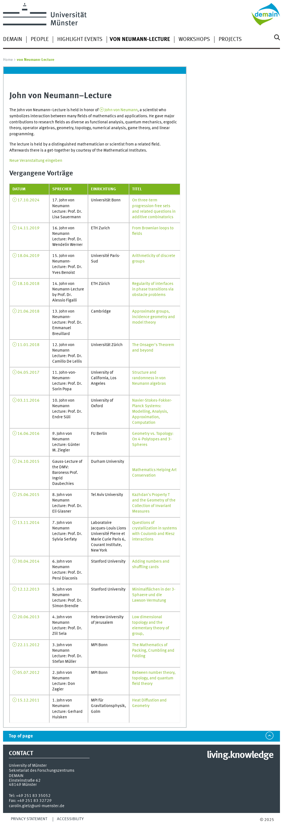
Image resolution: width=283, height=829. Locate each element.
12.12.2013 (28, 589)
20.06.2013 (28, 617)
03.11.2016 (28, 400)
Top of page (21, 736)
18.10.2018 (28, 284)
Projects (230, 39)
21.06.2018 (28, 311)
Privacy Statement (29, 819)
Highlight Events (80, 39)
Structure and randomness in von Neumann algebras (149, 378)
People (40, 39)
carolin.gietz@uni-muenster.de (36, 806)
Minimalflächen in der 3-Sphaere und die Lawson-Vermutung (153, 595)
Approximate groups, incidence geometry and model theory (153, 317)
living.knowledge (240, 755)
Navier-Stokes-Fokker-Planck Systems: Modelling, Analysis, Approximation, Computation (152, 411)
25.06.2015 (28, 495)
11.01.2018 (28, 345)
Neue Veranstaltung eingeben (35, 160)
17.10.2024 (28, 200)
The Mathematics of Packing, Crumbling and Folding (153, 650)
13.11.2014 (28, 523)
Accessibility (70, 819)
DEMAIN (12, 39)
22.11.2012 (28, 645)
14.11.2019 (28, 228)
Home (8, 60)
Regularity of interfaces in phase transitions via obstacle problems (153, 289)
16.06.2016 (28, 434)
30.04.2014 (28, 561)
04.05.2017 (28, 372)
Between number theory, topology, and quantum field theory (153, 678)
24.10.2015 (28, 461)
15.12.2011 (28, 700)
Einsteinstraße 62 (25, 780)
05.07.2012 (28, 673)
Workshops (194, 39)
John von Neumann (121, 110)
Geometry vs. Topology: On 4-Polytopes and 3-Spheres (153, 439)
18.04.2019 (28, 256)
